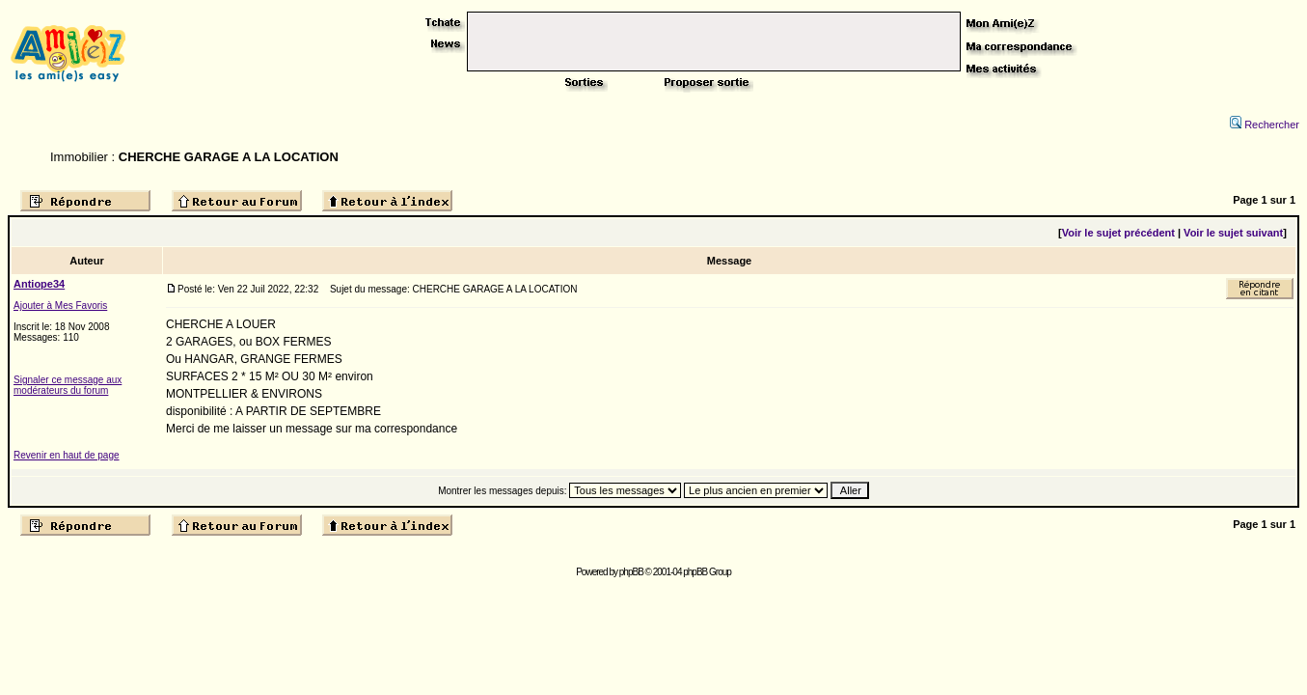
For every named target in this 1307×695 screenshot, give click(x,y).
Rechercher (1264, 124)
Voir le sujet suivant (1233, 232)
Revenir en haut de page (67, 455)
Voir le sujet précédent (1118, 232)
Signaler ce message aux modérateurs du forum (68, 385)
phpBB (631, 572)
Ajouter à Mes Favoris (60, 305)
